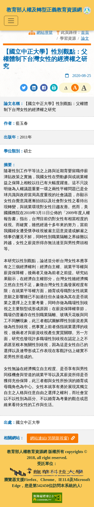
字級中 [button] (75, 87)
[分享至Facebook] (44, 87)
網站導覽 (45, 32)
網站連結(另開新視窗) (52, 438)
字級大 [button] (84, 87)
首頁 (85, 32)
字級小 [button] (66, 87)
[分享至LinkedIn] (34, 87)
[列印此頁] (54, 87)
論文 (85, 38)
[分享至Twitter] (24, 87)
